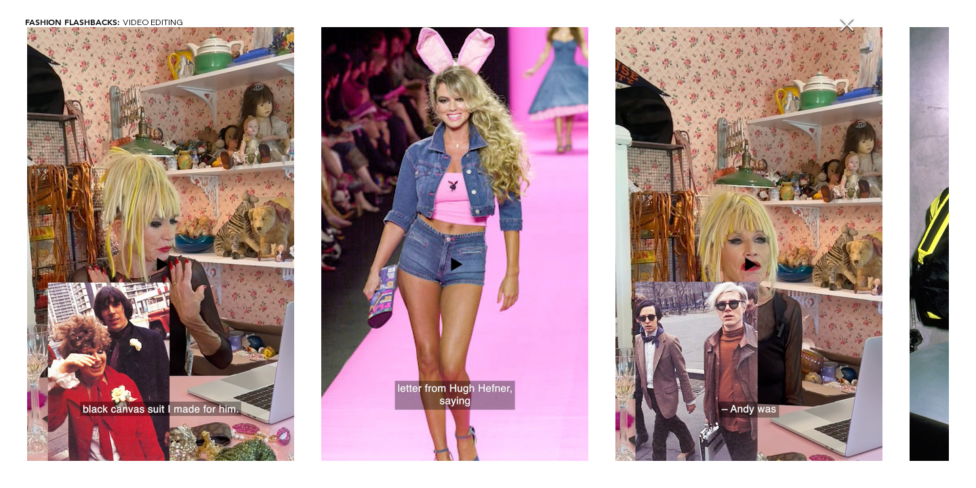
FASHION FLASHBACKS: (74, 21)
